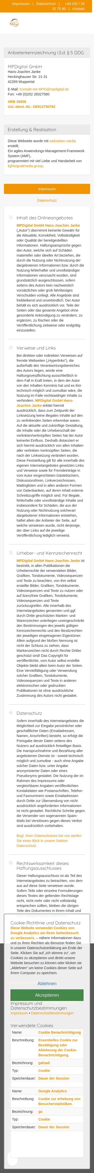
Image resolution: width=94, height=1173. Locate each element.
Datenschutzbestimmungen (52, 1013)
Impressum (21, 4)
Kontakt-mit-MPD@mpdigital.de (44, 89)
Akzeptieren (47, 995)
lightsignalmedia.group (25, 166)
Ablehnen (46, 983)
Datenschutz (46, 4)
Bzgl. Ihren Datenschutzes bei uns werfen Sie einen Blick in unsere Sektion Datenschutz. (49, 841)
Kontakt (78, 9)
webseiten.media (62, 141)
